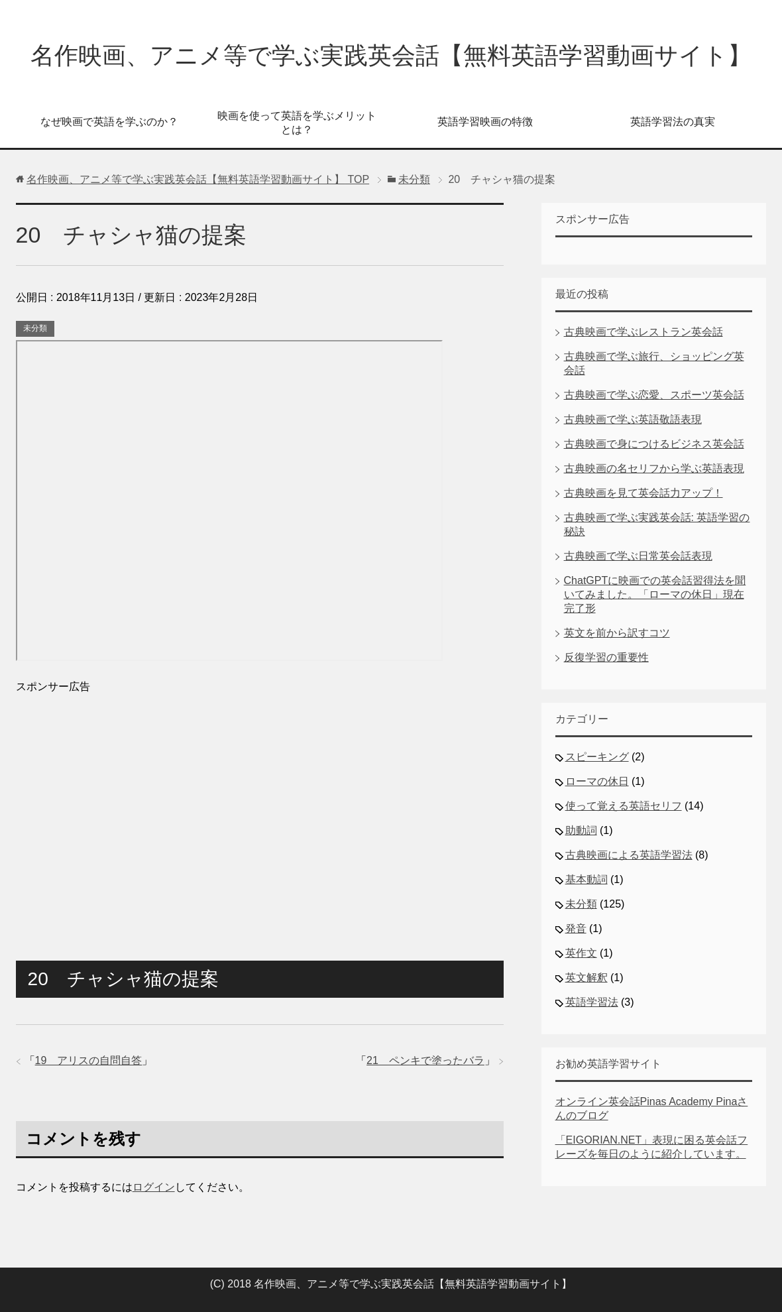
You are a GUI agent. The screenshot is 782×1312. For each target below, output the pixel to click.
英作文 (581, 953)
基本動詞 (586, 879)
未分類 (35, 328)
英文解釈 (586, 977)
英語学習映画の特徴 (485, 121)
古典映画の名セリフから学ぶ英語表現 (654, 468)
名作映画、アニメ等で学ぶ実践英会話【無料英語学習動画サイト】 (391, 55)
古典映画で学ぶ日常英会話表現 (638, 556)
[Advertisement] (260, 809)
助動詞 (581, 830)
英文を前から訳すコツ (617, 632)
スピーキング (597, 756)
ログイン (154, 1187)
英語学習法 (591, 1002)
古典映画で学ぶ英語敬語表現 (633, 419)
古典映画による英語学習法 (629, 855)
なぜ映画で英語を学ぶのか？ (109, 121)
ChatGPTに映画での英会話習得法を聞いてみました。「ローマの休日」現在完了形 (655, 594)
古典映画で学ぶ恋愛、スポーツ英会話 (654, 394)
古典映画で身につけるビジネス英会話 (654, 443)
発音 (575, 928)
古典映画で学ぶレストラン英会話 (643, 331)
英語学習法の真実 (672, 121)
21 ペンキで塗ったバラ (425, 1060)
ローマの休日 (597, 781)
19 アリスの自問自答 (88, 1060)
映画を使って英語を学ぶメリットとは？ (296, 122)
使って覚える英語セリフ (623, 805)
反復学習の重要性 (606, 657)
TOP (198, 179)
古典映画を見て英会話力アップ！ (643, 493)
